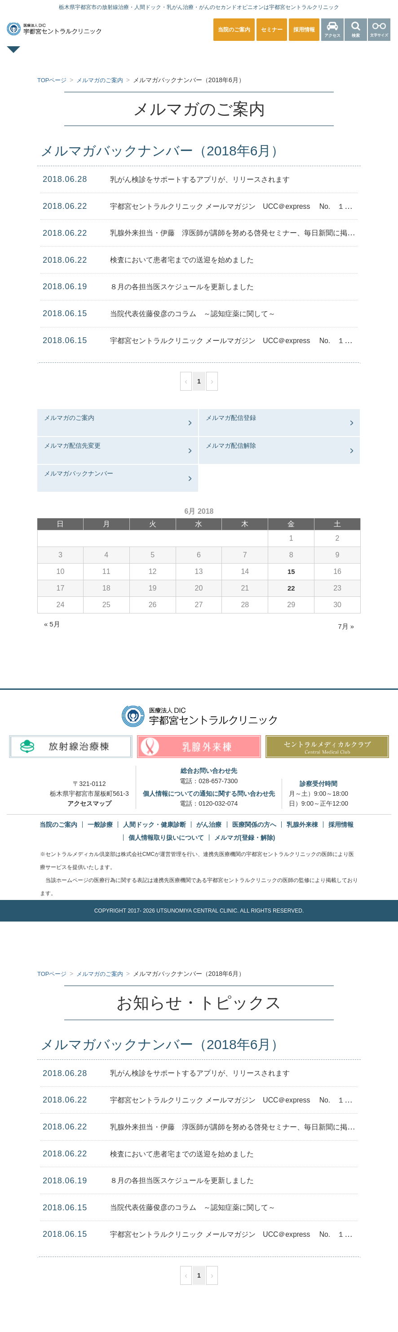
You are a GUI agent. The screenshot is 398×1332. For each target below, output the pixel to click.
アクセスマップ (89, 803)
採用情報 (341, 824)
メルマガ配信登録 (231, 417)
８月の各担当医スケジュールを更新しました (191, 286)
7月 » (345, 626)
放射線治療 (289, 55)
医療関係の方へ (354, 55)
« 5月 (52, 624)
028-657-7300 (218, 781)
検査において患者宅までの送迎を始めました (191, 259)
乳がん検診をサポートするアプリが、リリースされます (211, 179)
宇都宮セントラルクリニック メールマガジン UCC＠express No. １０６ (250, 340)
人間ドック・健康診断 (163, 55)
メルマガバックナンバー (78, 473)
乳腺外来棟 (302, 824)
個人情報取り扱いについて (166, 837)
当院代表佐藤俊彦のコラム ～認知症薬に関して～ (203, 313)
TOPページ (37, 55)
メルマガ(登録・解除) (244, 837)
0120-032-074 (218, 803)
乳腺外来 (234, 55)
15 (291, 571)
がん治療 (208, 824)
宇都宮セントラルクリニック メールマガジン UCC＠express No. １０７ (250, 206)
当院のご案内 (58, 824)
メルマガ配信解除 (231, 445)
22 (291, 588)
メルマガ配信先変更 (72, 445)
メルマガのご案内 (69, 417)
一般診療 (92, 55)
